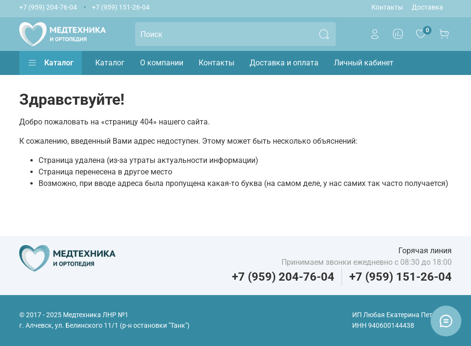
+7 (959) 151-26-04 (121, 7)
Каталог (50, 63)
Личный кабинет (364, 62)
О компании (161, 62)
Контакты (387, 7)
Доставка (427, 7)
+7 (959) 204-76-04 (48, 7)
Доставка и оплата (284, 62)
